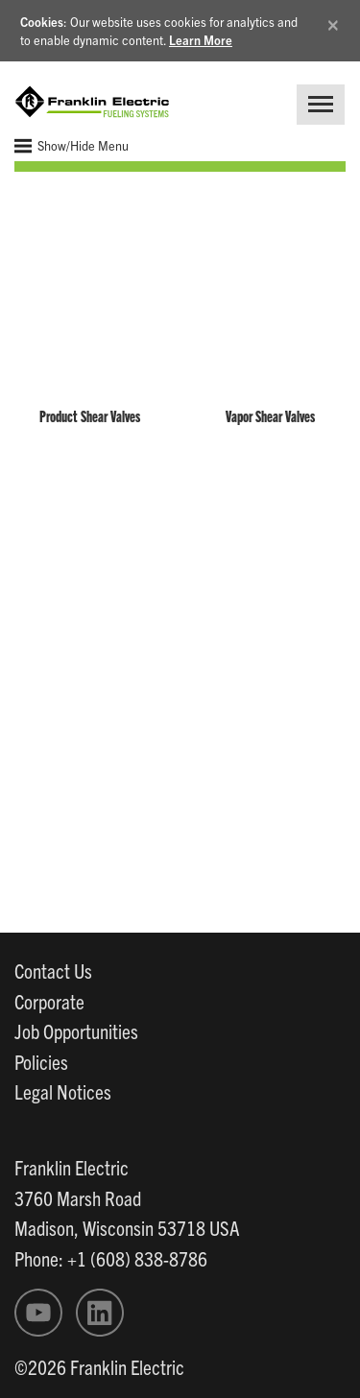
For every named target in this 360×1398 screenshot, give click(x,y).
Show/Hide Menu (71, 145)
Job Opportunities (76, 1030)
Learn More (200, 40)
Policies (41, 1061)
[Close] (333, 21)
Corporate (49, 1000)
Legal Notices (62, 1090)
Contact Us (53, 970)
